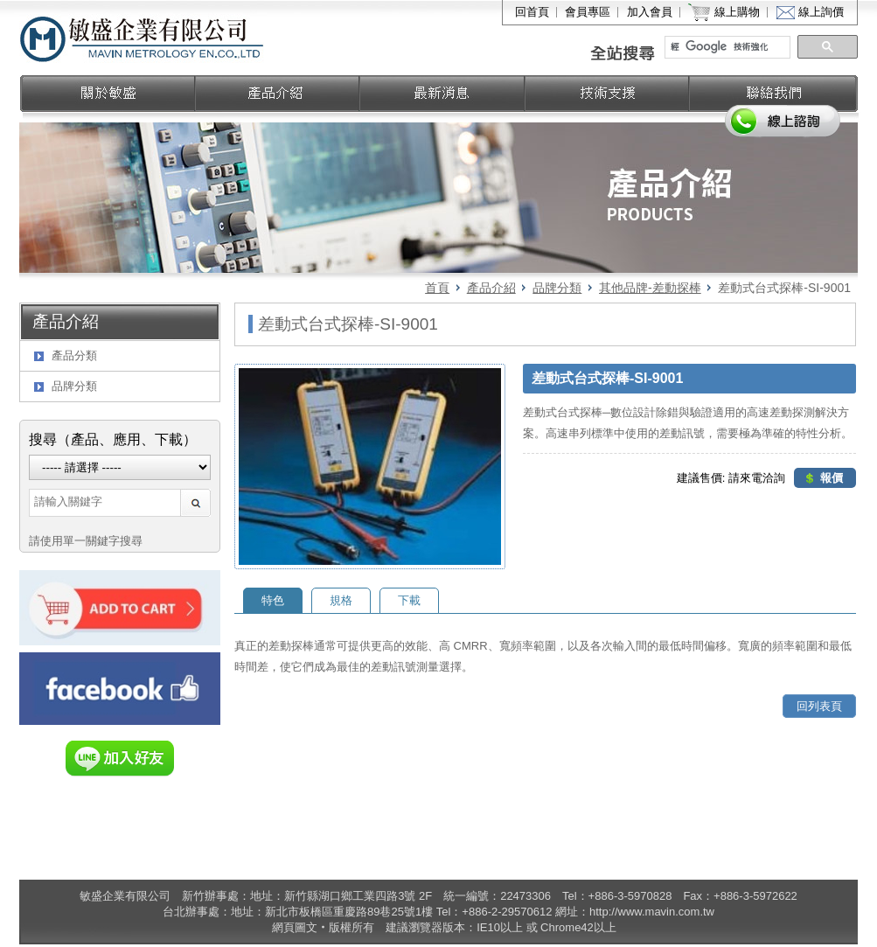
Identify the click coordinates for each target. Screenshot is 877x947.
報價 (831, 477)
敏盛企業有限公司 (143, 37)
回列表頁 (819, 706)
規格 (341, 600)
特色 (272, 600)
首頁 (437, 288)
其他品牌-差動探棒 (650, 288)
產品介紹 (491, 288)
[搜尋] (728, 47)
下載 (409, 600)
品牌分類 (556, 288)
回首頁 (532, 11)
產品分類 (74, 355)
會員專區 (587, 11)
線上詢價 (821, 11)
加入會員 (649, 11)
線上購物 (737, 11)
